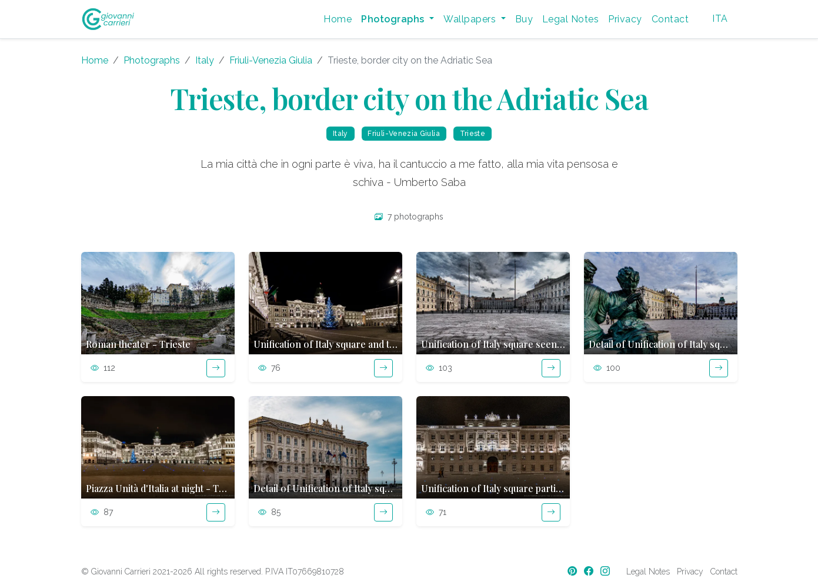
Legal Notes (570, 19)
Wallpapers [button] (470, 19)
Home (337, 19)
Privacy (625, 19)
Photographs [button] (394, 19)
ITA (719, 18)
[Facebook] (590, 571)
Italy (204, 60)
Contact (670, 19)
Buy (524, 19)
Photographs (151, 60)
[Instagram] (606, 571)
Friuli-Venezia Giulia (270, 60)
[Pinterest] (573, 571)
